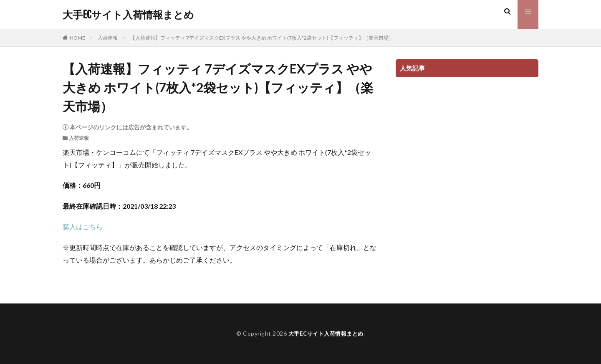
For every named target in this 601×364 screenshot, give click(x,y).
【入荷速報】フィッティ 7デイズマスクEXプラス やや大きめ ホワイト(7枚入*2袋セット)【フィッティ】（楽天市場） (262, 38)
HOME (77, 38)
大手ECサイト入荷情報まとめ (128, 15)
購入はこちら (83, 226)
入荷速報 (108, 38)
